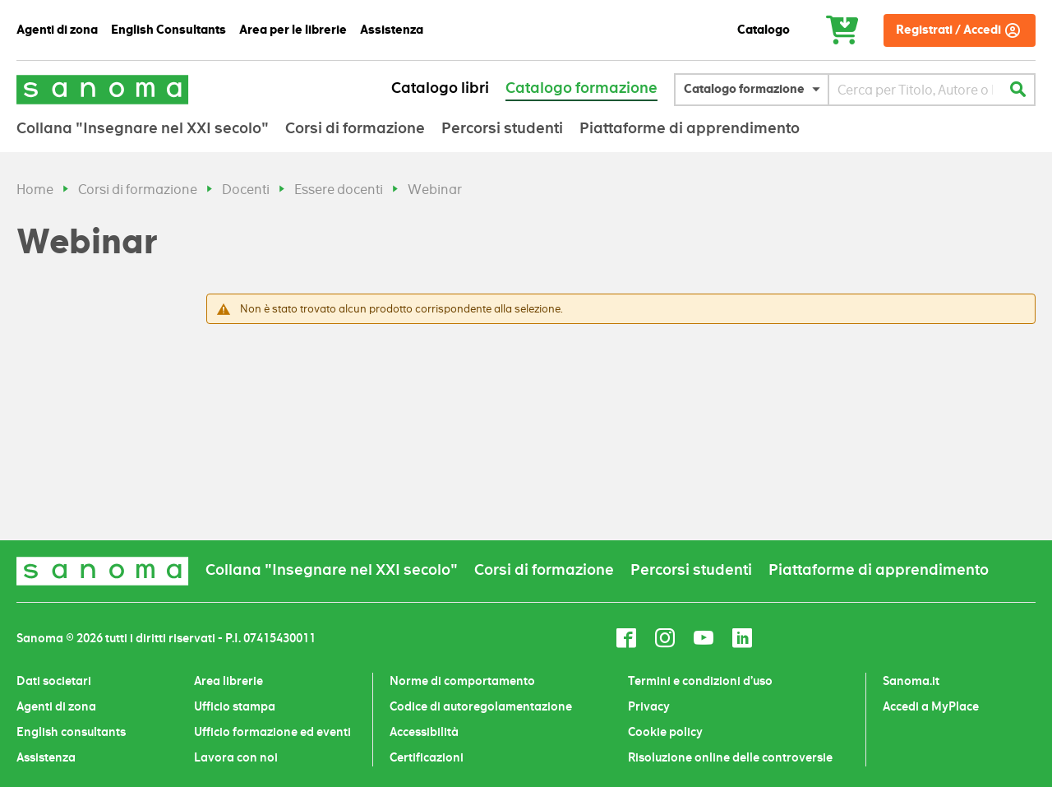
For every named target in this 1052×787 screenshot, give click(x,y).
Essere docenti (338, 189)
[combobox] (915, 89)
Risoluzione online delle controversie (730, 757)
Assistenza (46, 757)
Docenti (246, 189)
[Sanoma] (102, 89)
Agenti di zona (56, 706)
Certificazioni (427, 757)
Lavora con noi (236, 757)
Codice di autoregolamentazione (481, 706)
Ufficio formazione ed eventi (272, 732)
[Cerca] (1017, 89)
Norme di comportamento (462, 681)
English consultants (71, 732)
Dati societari (53, 681)
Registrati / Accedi (948, 30)
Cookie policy (665, 732)
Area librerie (228, 681)
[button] (756, 90)
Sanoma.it (911, 681)
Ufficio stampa (234, 706)
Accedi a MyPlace (931, 706)
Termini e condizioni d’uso (700, 681)
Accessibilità (424, 732)
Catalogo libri (440, 88)
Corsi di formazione (137, 189)
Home (34, 189)
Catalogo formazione (581, 88)
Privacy (649, 706)
